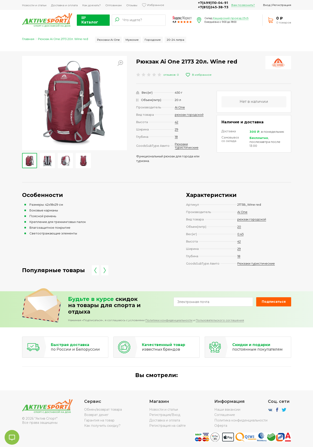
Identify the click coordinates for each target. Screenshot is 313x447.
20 (239, 226)
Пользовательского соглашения (220, 320)
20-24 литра (175, 39)
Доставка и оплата (64, 5)
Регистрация (281, 5)
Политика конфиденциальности (240, 420)
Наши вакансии (227, 409)
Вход (266, 5)
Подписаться (274, 302)
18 (176, 136)
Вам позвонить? (243, 5)
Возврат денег (96, 415)
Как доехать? (91, 5)
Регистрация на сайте (167, 426)
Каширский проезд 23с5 (230, 18)
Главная (28, 39)
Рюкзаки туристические (186, 145)
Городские (153, 39)
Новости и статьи (34, 5)
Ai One (180, 107)
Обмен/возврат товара (103, 409)
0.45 (240, 234)
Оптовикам (113, 5)
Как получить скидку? (102, 426)
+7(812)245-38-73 (213, 7)
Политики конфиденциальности (168, 320)
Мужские (132, 39)
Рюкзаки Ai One (108, 39)
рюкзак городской (189, 114)
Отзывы (131, 5)
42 (176, 122)
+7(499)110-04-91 (213, 3)
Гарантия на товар (99, 420)
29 (176, 129)
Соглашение (224, 415)
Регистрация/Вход (164, 415)
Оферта (220, 426)
